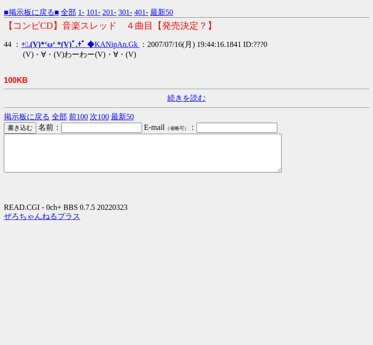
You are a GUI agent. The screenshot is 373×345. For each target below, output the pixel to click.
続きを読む (186, 98)
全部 (68, 12)
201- (109, 12)
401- (141, 12)
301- (125, 12)
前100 (78, 117)
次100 (99, 117)
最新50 (161, 12)
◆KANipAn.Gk (80, 44)
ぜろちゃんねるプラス (42, 223)
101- (93, 12)
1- (81, 12)
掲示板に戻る (27, 117)
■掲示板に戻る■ (31, 12)
